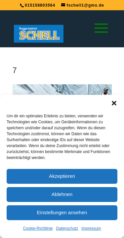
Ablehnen (62, 194)
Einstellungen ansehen (62, 212)
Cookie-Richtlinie (38, 228)
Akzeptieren (62, 176)
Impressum (91, 228)
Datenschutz (67, 228)
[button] (114, 103)
